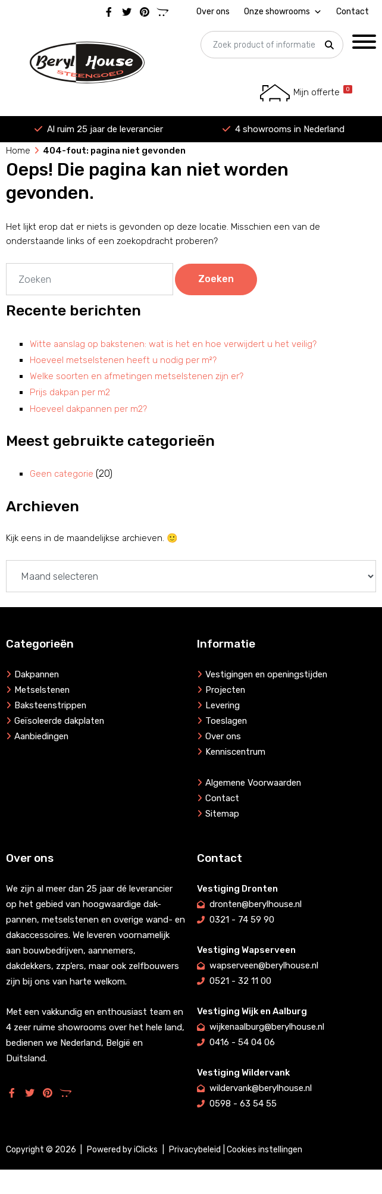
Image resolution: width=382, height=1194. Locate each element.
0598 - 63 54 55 (243, 1103)
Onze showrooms (283, 10)
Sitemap (222, 813)
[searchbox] (272, 45)
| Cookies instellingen (262, 1150)
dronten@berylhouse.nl (256, 904)
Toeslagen (226, 720)
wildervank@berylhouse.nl (261, 1088)
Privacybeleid (195, 1150)
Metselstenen (42, 689)
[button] (329, 45)
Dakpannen (37, 674)
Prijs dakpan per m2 (70, 392)
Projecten (225, 689)
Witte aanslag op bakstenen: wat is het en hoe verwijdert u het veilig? (173, 344)
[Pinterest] (145, 10)
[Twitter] (127, 10)
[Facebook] (109, 10)
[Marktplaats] (162, 10)
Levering (222, 705)
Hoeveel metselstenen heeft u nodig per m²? (123, 360)
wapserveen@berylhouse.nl (264, 965)
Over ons (213, 12)
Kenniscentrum (236, 751)
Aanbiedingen (42, 736)
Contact (352, 12)
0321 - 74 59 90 (241, 919)
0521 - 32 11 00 (240, 981)
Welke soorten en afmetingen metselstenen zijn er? (136, 376)
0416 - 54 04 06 (242, 1042)
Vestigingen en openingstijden (268, 674)
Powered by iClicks (122, 1150)
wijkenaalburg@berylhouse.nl (267, 1026)
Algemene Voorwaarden (253, 782)
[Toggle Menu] (364, 41)
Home (18, 150)
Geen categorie (61, 473)
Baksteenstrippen (50, 705)
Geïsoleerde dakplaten (59, 720)
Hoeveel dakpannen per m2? (88, 409)
